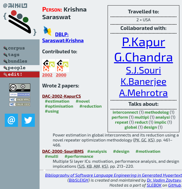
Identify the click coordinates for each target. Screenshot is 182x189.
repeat (121, 121)
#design (121, 151)
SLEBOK (154, 184)
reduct (141, 121)
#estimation (57, 100)
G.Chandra (143, 56)
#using (52, 110)
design (150, 126)
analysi (162, 116)
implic (160, 121)
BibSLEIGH (78, 179)
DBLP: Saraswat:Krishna (63, 37)
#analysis (97, 151)
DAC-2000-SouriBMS (63, 151)
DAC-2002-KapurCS (61, 95)
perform (120, 116)
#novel (83, 100)
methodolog (157, 111)
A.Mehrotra (143, 92)
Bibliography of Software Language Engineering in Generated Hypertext (113, 174)
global (130, 126)
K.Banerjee (143, 81)
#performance (78, 156)
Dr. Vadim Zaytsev (164, 179)
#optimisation (59, 105)
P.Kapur (143, 41)
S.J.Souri (143, 69)
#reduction (90, 105)
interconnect (125, 111)
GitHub (174, 184)
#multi (51, 156)
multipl (142, 116)
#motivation (148, 151)
